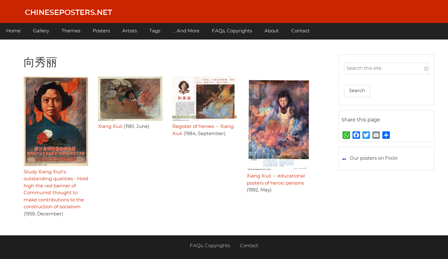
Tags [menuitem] (154, 31)
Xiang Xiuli (110, 126)
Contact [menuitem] (300, 31)
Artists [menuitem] (129, 31)
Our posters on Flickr (374, 158)
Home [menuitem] (13, 31)
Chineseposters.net (68, 12)
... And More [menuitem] (186, 31)
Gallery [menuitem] (41, 31)
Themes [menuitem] (71, 31)
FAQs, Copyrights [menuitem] (232, 31)
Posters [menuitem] (101, 31)
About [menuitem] (271, 31)
